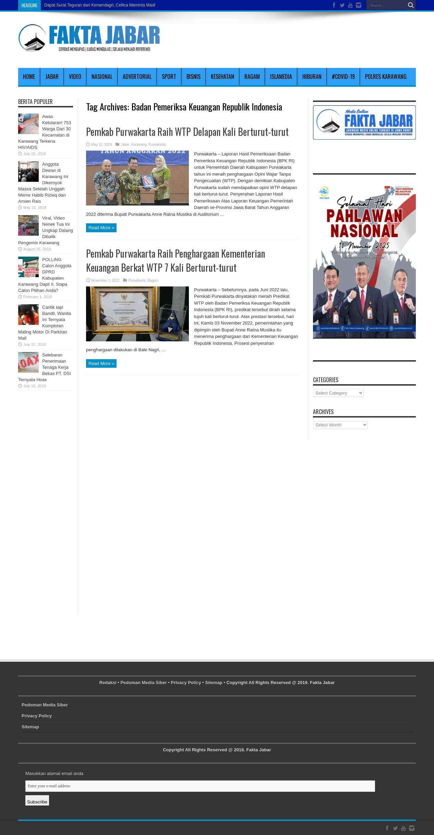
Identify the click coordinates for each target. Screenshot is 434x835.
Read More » (101, 227)
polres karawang (386, 76)
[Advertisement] (335, 38)
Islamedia (281, 76)
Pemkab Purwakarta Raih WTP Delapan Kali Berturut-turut (187, 132)
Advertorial (137, 76)
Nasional (102, 76)
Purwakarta (157, 144)
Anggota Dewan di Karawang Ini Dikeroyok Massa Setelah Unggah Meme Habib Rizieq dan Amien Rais (43, 183)
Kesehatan (222, 76)
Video (75, 76)
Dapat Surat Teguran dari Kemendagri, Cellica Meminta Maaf (99, 5)
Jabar (52, 76)
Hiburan (312, 76)
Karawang (138, 144)
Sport (169, 76)
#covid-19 (343, 76)
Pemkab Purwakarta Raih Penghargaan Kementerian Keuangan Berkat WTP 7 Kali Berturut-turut (175, 260)
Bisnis (193, 76)
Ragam (252, 76)
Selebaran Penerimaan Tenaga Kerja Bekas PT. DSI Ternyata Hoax (44, 367)
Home (29, 76)
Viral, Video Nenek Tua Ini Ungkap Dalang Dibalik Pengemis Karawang (45, 230)
